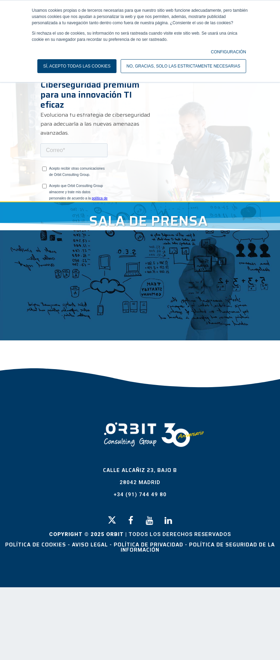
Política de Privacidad (149, 545)
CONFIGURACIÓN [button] (228, 52)
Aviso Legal (91, 545)
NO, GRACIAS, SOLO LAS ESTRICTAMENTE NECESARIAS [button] (183, 66)
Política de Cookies (36, 545)
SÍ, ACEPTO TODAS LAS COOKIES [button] (77, 66)
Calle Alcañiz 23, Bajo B (140, 470)
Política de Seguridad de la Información (198, 547)
